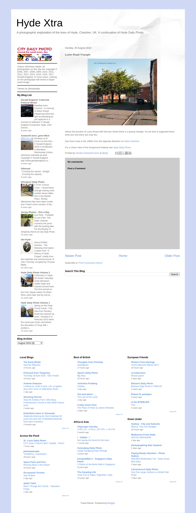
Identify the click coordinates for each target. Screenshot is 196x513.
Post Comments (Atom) (90, 263)
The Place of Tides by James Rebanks (95, 408)
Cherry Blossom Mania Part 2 (145, 365)
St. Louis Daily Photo (34, 440)
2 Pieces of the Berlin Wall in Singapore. (96, 464)
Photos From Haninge (143, 362)
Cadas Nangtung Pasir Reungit (92, 451)
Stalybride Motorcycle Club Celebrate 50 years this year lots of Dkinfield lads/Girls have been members (42, 419)
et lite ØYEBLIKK (140, 402)
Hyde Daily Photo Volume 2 (35, 272)
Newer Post (73, 256)
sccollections (138, 373)
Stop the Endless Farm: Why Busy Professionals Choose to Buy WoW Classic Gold (43, 403)
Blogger (111, 503)
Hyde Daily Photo (121, 147)
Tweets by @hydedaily (28, 88)
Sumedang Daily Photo (89, 448)
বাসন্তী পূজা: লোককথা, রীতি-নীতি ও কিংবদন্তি (96, 429)
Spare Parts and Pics (34, 462)
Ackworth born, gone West (35, 135)
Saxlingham (83, 365)
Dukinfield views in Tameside (39, 413)
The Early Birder (32, 362)
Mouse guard (137, 376)
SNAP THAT (29, 483)
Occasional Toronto (33, 472)
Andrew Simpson (32, 383)
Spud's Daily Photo (87, 373)
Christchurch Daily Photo (144, 469)
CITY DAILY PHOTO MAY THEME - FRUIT (43, 443)
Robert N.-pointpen (141, 394)
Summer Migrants (31, 365)
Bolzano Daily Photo (142, 383)
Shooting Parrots (32, 397)
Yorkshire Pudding (87, 383)
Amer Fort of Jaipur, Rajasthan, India (94, 475)
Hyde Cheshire (131, 141)
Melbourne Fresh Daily (143, 434)
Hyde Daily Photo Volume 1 (35, 302)
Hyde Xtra (39, 23)
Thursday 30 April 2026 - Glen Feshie (41, 376)
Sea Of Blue (29, 475)
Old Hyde (26, 239)
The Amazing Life (86, 472)
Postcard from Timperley (36, 373)
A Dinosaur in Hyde (43, 275)
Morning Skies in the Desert (36, 465)
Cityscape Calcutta (87, 426)
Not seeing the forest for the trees (93, 440)
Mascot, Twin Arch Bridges (143, 427)
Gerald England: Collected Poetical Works (35, 101)
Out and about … (86, 394)
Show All (65, 428)
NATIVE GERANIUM (141, 437)
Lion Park (39, 215)
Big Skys (81, 376)
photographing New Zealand (146, 445)
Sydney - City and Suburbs (145, 424)
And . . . (135, 405)
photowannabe (31, 451)
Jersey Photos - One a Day (35, 212)
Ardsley (80, 386)
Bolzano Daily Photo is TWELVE (146, 386)
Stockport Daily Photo (32, 182)
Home (123, 256)
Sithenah (25, 168)
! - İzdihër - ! (83, 437)
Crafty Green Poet (87, 405)
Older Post (172, 256)
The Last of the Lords (87, 397)
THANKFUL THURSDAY (35, 454)
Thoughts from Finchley (90, 362)
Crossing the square (32, 171)
